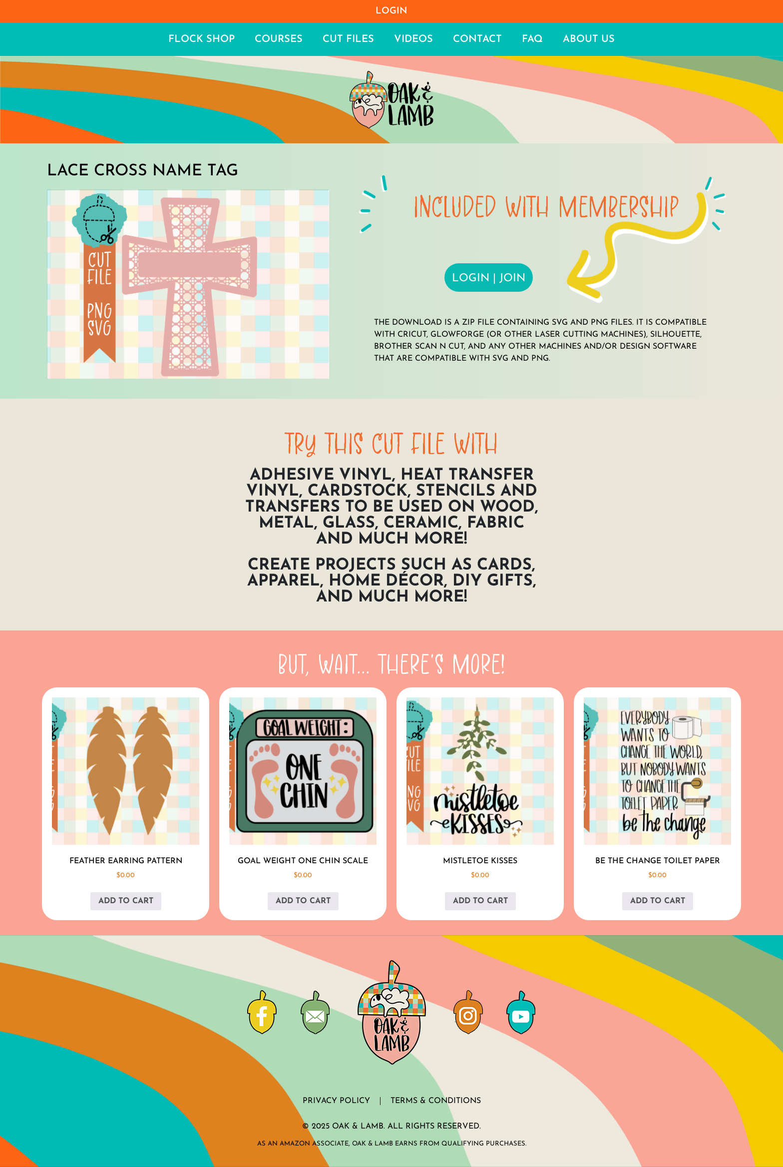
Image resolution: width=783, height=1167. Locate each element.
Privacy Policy (336, 1101)
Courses (279, 39)
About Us (589, 39)
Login (391, 11)
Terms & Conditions (436, 1101)
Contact (477, 39)
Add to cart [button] (125, 901)
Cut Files (348, 39)
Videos (413, 39)
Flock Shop (201, 39)
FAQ (532, 39)
